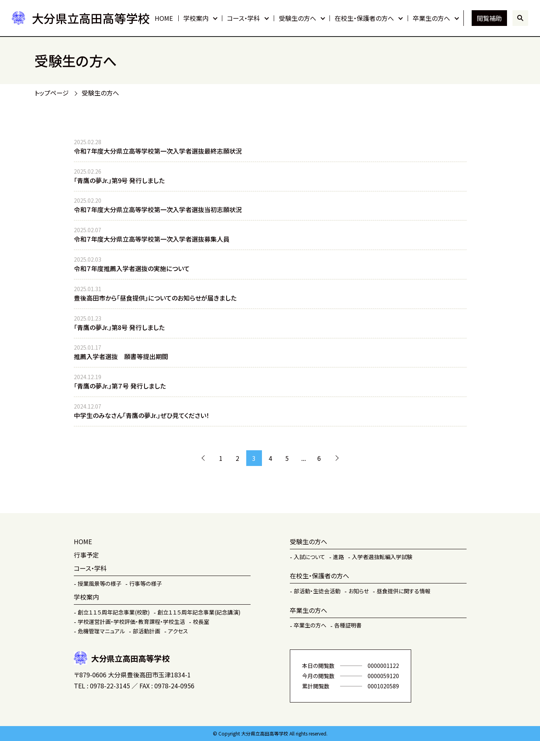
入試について (309, 557)
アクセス (178, 631)
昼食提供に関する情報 (403, 591)
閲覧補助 (489, 18)
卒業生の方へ (431, 18)
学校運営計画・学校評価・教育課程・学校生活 (131, 621)
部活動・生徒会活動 (317, 591)
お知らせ (358, 591)
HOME (164, 18)
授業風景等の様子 (99, 583)
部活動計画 (146, 631)
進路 (338, 557)
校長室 (201, 621)
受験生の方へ (297, 18)
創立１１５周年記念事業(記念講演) (198, 612)
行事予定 (86, 554)
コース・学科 (243, 18)
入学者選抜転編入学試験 (382, 557)
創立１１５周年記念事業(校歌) (114, 612)
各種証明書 (348, 625)
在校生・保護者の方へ (364, 18)
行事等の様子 (145, 583)
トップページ (52, 92)
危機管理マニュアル (101, 631)
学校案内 (196, 18)
